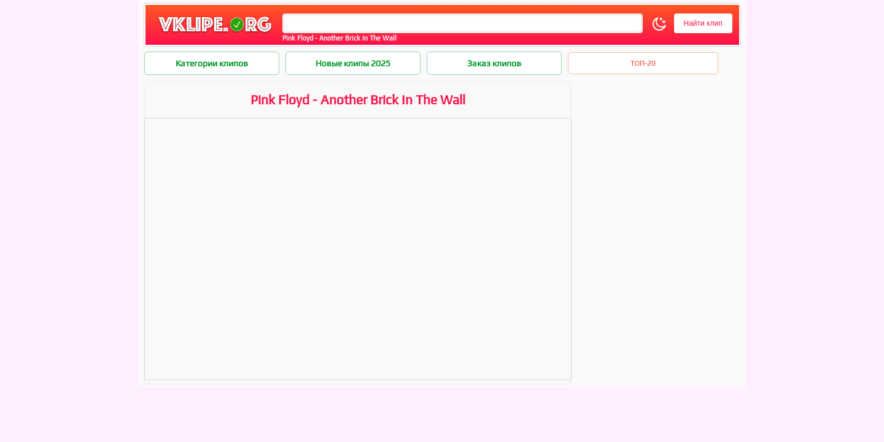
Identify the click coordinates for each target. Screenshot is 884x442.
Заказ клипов (494, 63)
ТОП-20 (643, 63)
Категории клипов (212, 63)
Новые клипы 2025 (353, 63)
